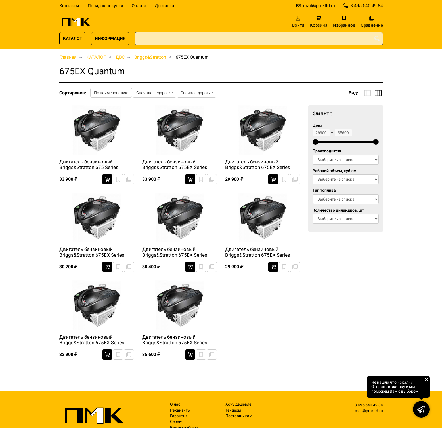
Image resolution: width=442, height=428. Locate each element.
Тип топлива (324, 190)
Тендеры (233, 410)
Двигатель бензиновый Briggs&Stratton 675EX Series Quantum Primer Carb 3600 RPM (177, 165)
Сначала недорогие (154, 92)
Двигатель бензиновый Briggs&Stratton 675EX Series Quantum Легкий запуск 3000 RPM (258, 165)
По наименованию (111, 92)
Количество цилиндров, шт (338, 210)
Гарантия (179, 416)
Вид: (353, 93)
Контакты (69, 5)
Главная (68, 57)
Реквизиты (180, 410)
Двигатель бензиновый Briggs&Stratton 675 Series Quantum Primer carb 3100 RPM (94, 165)
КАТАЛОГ (72, 38)
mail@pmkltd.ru (319, 5)
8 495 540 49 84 (366, 5)
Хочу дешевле (238, 404)
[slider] (315, 142)
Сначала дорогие (197, 92)
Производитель (327, 151)
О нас (175, 404)
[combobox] (259, 38)
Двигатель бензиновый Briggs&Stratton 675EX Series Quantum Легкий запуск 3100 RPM (92, 340)
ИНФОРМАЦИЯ (110, 38)
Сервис (176, 421)
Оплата (139, 5)
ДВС (120, 57)
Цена (317, 125)
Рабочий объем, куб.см (335, 171)
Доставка (164, 5)
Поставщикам (238, 416)
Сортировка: (72, 93)
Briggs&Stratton (150, 57)
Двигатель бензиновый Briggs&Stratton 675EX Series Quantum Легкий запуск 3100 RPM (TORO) (175, 340)
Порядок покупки (105, 5)
